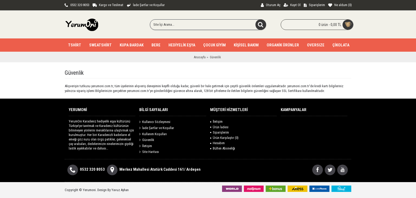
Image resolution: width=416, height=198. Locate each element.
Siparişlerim (219, 132)
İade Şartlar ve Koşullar (156, 128)
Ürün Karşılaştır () (224, 138)
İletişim (145, 146)
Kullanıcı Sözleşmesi (154, 122)
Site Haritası (149, 152)
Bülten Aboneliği (222, 148)
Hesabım (217, 143)
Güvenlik (146, 140)
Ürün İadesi (219, 127)
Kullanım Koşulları (153, 134)
